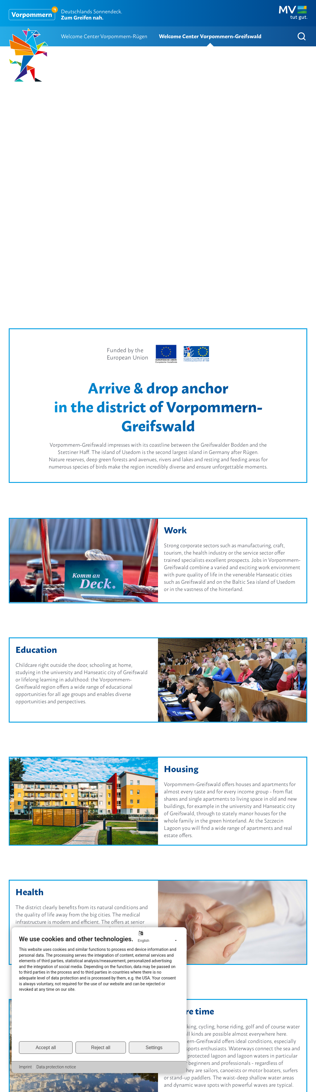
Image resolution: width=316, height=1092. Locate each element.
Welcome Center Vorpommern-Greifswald (210, 36)
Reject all (100, 1047)
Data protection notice (56, 1067)
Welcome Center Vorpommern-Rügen (104, 36)
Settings (154, 1047)
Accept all (46, 1047)
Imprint (25, 1067)
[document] (99, 988)
